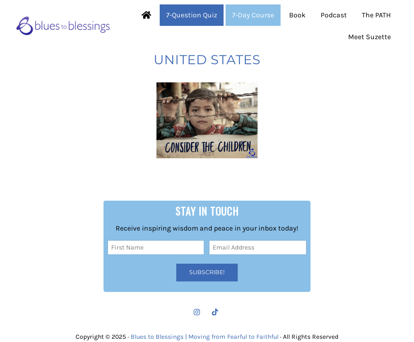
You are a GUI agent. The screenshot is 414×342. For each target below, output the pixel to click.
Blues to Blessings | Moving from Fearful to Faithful (205, 336)
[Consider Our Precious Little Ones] (207, 120)
